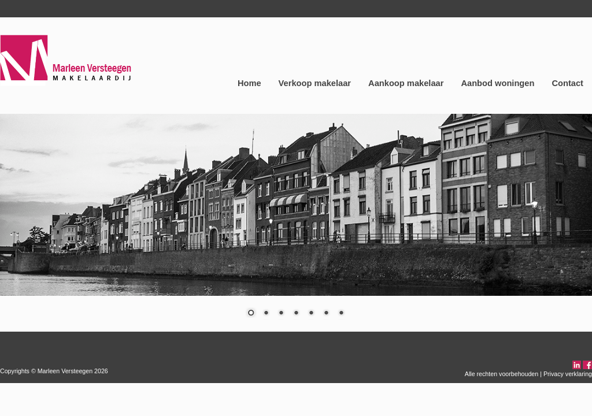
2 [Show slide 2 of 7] (266, 313)
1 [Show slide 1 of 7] (251, 313)
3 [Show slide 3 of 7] (281, 313)
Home (249, 83)
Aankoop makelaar (405, 83)
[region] (296, 223)
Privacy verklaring (567, 373)
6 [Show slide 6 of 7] (326, 313)
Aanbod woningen (497, 83)
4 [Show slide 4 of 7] (296, 313)
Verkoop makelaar (315, 83)
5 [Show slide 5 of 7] (311, 313)
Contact (567, 83)
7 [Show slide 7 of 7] (341, 313)
